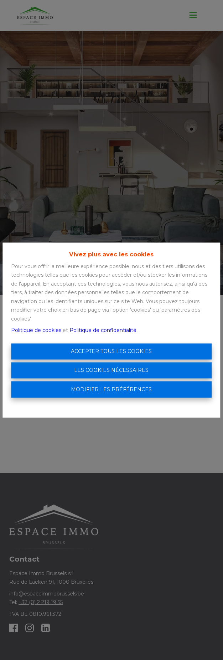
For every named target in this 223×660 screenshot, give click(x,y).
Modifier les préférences (111, 389)
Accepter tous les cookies (111, 351)
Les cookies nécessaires (111, 370)
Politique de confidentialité (102, 330)
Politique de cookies (36, 330)
